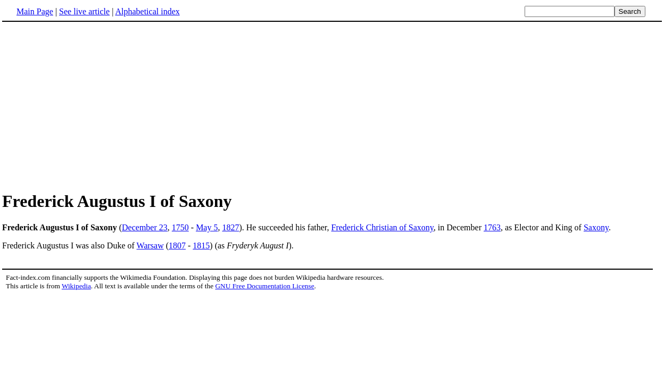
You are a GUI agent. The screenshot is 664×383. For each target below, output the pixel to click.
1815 (201, 245)
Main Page (34, 11)
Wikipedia (76, 286)
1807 (177, 245)
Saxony (596, 227)
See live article (84, 11)
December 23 (145, 227)
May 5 (207, 227)
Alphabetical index (147, 11)
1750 (180, 227)
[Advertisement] (91, 105)
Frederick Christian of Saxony (382, 227)
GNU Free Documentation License (264, 286)
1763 (492, 227)
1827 (230, 227)
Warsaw (150, 245)
